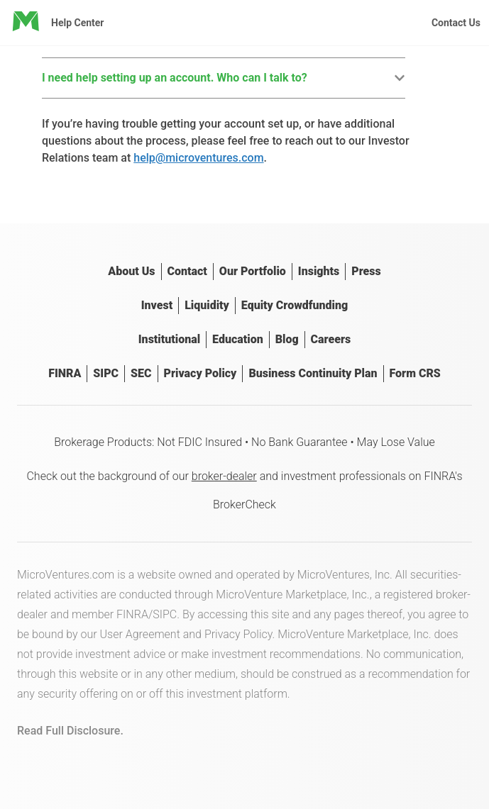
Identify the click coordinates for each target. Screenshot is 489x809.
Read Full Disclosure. (70, 730)
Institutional (169, 339)
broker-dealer (224, 476)
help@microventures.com (198, 157)
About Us (131, 271)
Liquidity (207, 305)
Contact (187, 271)
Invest (156, 305)
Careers (331, 339)
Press (365, 271)
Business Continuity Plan (312, 373)
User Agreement (140, 634)
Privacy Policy (200, 373)
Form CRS (415, 373)
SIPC (106, 373)
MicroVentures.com (65, 574)
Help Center (77, 22)
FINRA (64, 373)
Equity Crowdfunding (294, 305)
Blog (287, 339)
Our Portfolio (252, 271)
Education (237, 339)
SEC (141, 373)
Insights (318, 271)
